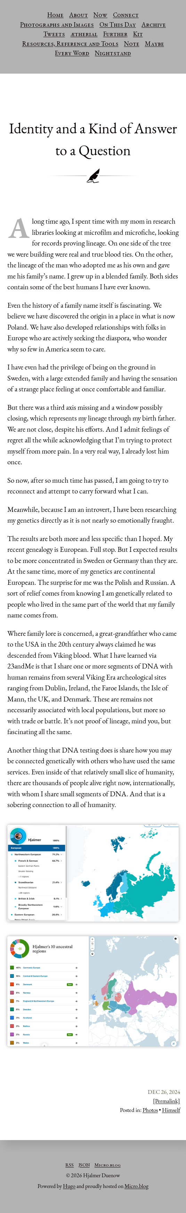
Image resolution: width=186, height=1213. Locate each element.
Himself (171, 1110)
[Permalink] (166, 1101)
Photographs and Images (57, 25)
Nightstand (113, 54)
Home (55, 16)
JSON (84, 1165)
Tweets (54, 35)
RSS (69, 1165)
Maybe (154, 44)
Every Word (72, 54)
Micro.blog (108, 1165)
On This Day (117, 25)
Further (115, 35)
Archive (153, 25)
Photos (150, 1110)
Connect (126, 16)
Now (100, 16)
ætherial (84, 35)
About (78, 16)
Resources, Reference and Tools (70, 44)
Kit (138, 35)
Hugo (69, 1186)
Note (131, 44)
